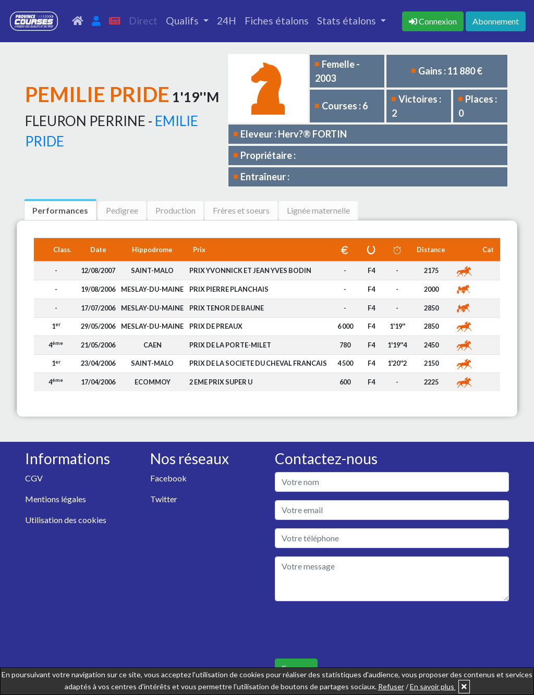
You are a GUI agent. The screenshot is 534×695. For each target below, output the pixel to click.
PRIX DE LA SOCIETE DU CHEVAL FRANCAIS (258, 363)
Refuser (391, 686)
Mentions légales (55, 499)
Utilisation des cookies (65, 520)
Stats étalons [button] (347, 21)
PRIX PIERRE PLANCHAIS (229, 289)
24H (226, 21)
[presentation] (354, 630)
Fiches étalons (277, 21)
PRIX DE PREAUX (215, 326)
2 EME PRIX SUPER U (220, 382)
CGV (34, 478)
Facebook (168, 478)
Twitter (163, 499)
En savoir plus (433, 686)
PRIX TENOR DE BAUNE (226, 308)
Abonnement (495, 21)
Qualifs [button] (183, 21)
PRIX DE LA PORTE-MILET (230, 345)
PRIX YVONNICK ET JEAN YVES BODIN (250, 270)
